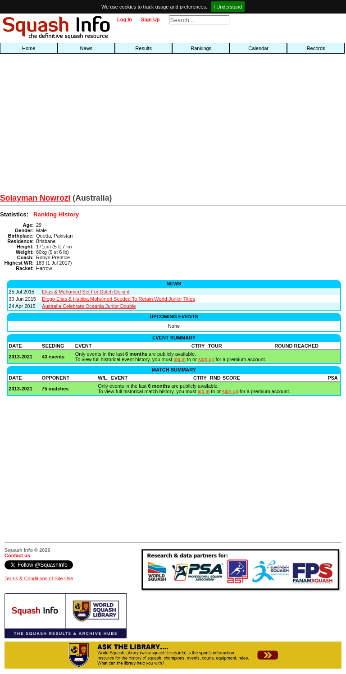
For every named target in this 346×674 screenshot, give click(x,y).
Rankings (201, 48)
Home (28, 48)
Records (316, 48)
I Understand (228, 6)
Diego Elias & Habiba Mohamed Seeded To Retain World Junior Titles (118, 299)
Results (143, 48)
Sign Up (150, 19)
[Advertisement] (111, 126)
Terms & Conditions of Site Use (39, 578)
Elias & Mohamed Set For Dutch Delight (85, 291)
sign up (206, 359)
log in (179, 359)
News (86, 48)
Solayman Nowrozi (35, 197)
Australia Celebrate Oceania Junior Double (89, 306)
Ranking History (56, 214)
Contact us (17, 555)
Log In (124, 19)
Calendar (258, 48)
